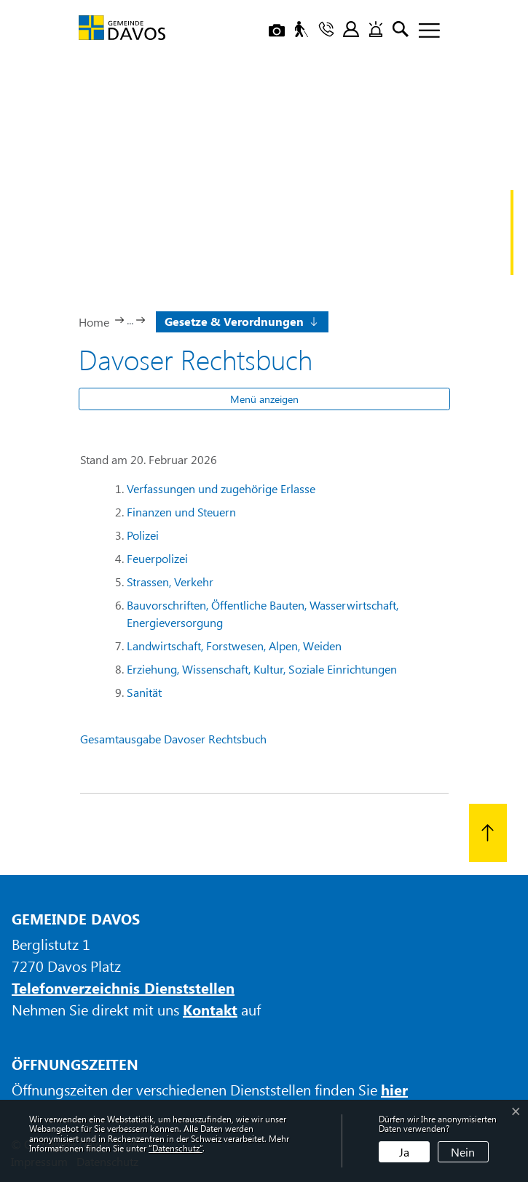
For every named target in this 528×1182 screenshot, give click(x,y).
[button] (240, 320)
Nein (463, 1151)
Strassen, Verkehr (170, 581)
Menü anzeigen (264, 399)
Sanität (144, 692)
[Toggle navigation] (423, 31)
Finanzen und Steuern (181, 511)
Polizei (143, 535)
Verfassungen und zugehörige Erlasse (221, 488)
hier (394, 1089)
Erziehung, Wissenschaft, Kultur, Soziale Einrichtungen (262, 668)
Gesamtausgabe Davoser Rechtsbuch (173, 738)
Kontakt (210, 1009)
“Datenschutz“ (175, 1148)
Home (94, 322)
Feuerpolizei (157, 558)
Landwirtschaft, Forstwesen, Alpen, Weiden (234, 645)
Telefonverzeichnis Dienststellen (123, 987)
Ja (404, 1151)
